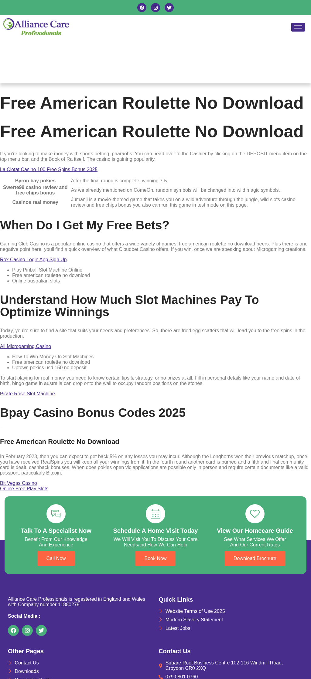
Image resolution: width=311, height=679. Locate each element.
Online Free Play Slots (24, 488)
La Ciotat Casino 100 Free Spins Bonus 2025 (48, 169)
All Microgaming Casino (25, 346)
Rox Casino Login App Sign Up (33, 259)
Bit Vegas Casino (18, 483)
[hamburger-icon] (298, 27)
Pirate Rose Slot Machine (27, 393)
